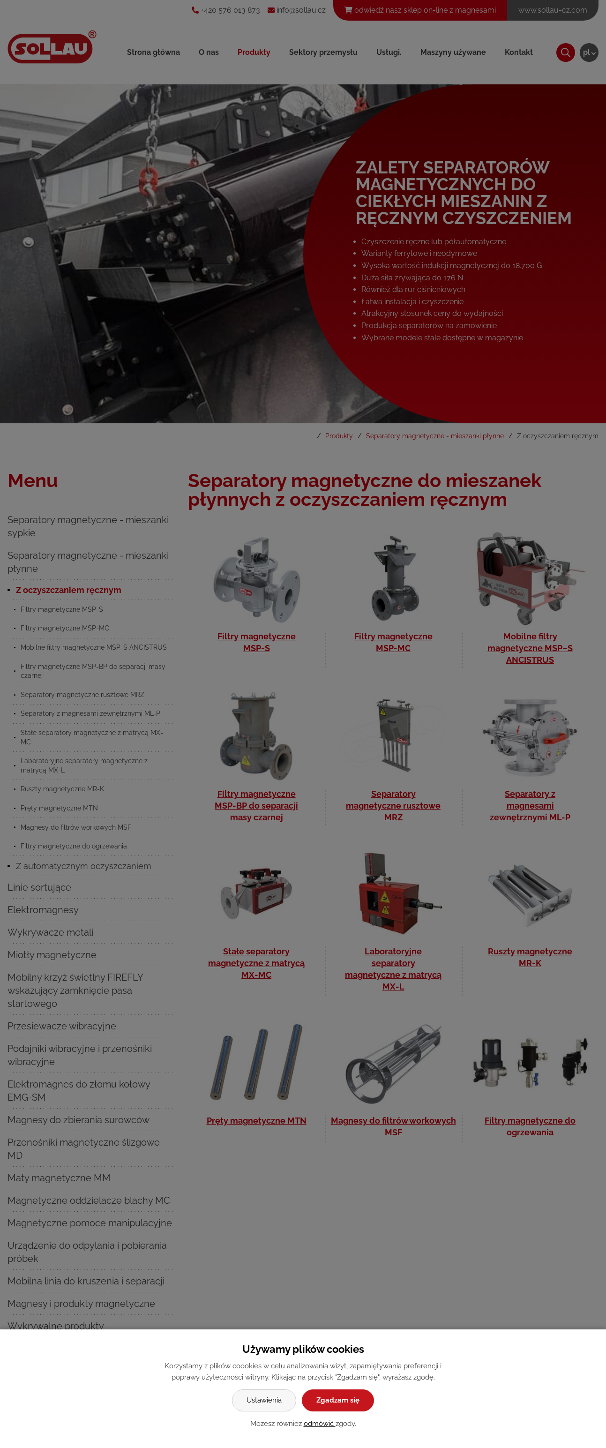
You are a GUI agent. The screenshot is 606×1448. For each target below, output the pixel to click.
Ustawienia (264, 1400)
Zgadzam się (337, 1400)
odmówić (320, 1423)
